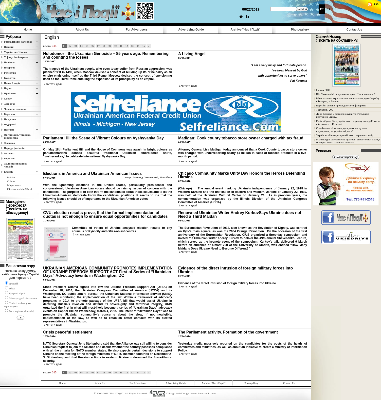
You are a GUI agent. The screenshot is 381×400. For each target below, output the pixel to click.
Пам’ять (9, 129)
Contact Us (354, 29)
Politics (11, 177)
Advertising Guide (191, 29)
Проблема (10, 93)
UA (328, 9)
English (8, 171)
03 (75, 46)
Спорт (8, 98)
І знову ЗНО (323, 89)
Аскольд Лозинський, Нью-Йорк (152, 177)
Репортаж (10, 72)
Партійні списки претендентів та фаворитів (341, 105)
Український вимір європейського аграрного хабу (344, 135)
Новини (9, 46)
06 (92, 46)
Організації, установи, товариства (17, 136)
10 (115, 46)
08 (104, 46)
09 (110, 46)
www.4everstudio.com (203, 393)
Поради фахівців (14, 148)
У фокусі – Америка (16, 57)
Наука (8, 88)
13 (132, 46)
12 (127, 46)
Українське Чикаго (15, 51)
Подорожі (10, 124)
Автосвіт (9, 153)
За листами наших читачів (15, 165)
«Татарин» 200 (324, 109)
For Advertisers (136, 29)
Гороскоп (9, 158)
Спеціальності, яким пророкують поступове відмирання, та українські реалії (341, 130)
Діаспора (9, 142)
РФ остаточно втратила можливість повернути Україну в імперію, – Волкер (347, 100)
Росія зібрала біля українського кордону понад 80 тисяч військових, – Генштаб (348, 122)
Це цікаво (10, 119)
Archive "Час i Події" (245, 29)
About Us (82, 29)
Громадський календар (18, 41)
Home (28, 29)
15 (144, 46)
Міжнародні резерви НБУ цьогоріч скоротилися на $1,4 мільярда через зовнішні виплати (348, 141)
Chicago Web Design (177, 393)
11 (121, 46)
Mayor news (14, 185)
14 (138, 46)
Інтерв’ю (9, 67)
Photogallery (300, 29)
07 (98, 46)
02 (70, 46)
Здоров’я (9, 103)
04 (81, 46)
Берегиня (10, 114)
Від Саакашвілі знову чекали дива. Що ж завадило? (346, 94)
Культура (10, 77)
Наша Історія (12, 83)
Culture (11, 181)
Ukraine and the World (19, 189)
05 (87, 46)
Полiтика (10, 62)
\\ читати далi (53, 84)
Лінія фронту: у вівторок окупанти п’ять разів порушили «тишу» (342, 115)
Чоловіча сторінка (15, 108)
